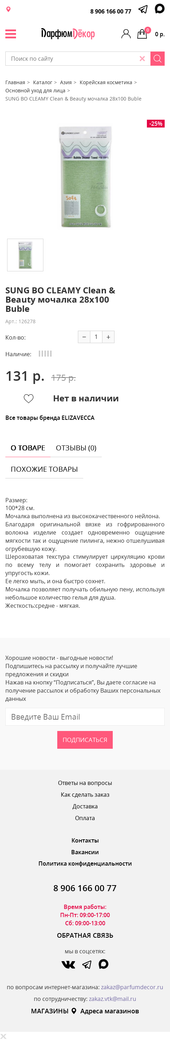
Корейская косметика (106, 82)
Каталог (42, 82)
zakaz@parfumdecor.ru (132, 987)
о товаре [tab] (28, 448)
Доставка (85, 806)
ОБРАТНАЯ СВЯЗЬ (85, 935)
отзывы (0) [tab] (76, 448)
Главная (15, 82)
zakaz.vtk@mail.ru (112, 999)
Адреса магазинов (104, 1011)
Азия (66, 82)
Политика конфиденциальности (85, 863)
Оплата (85, 818)
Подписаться (85, 740)
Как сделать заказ (85, 794)
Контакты (85, 840)
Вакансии (85, 852)
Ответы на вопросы (85, 783)
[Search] (157, 59)
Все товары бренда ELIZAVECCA (50, 418)
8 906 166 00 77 (110, 11)
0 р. (154, 32)
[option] (85, 176)
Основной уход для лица (35, 90)
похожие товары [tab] (44, 469)
